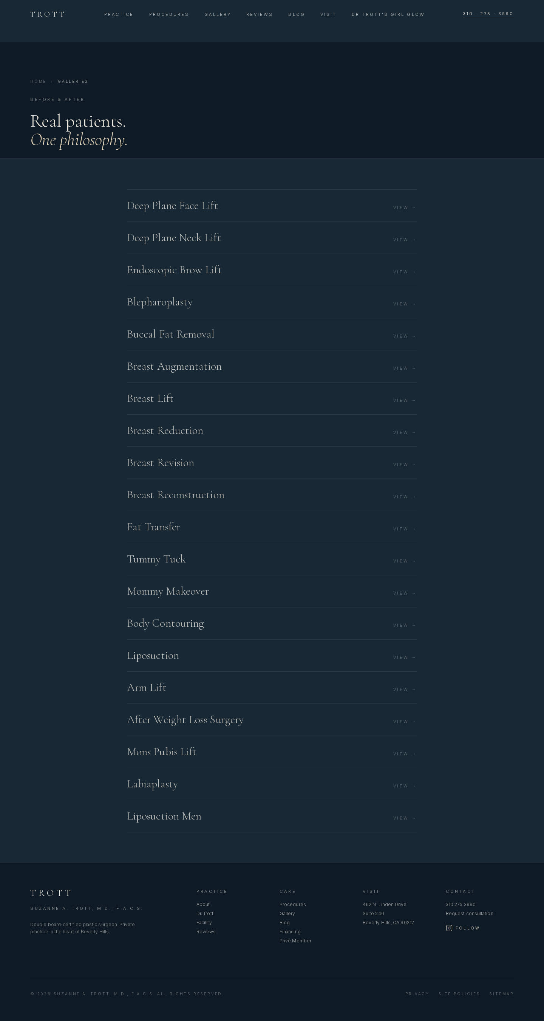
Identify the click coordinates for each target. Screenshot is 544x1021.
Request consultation (469, 913)
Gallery (217, 14)
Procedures (169, 14)
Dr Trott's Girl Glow (388, 14)
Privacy (417, 994)
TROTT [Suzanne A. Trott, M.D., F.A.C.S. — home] (48, 14)
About (203, 904)
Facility (204, 922)
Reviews (260, 14)
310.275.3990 (461, 904)
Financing (290, 931)
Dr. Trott (204, 913)
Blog (296, 14)
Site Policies (459, 994)
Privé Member (295, 941)
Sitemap (501, 994)
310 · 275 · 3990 (488, 13)
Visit (328, 14)
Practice (119, 14)
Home (38, 81)
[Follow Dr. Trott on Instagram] (463, 928)
